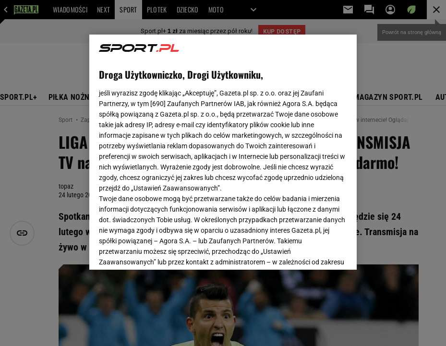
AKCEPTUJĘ (315, 251)
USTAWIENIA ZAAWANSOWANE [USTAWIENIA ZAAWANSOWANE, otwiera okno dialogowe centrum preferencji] (161, 250)
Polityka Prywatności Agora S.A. (181, 153)
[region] (223, 152)
